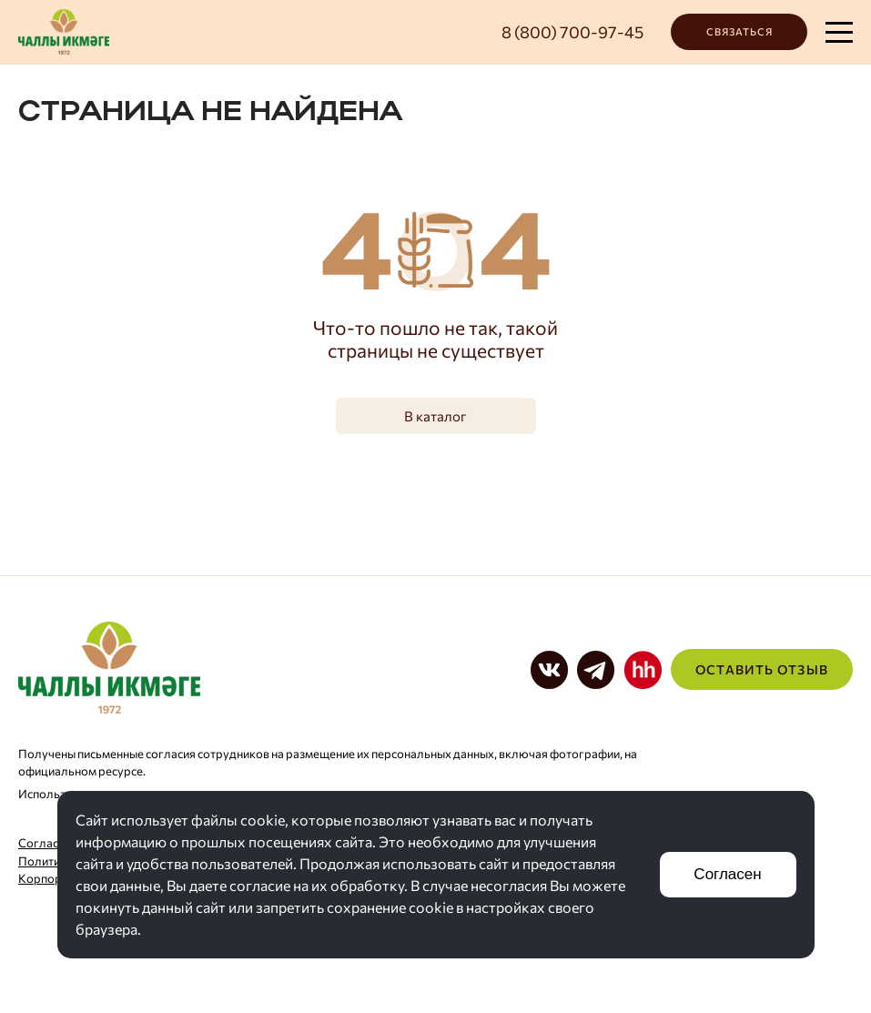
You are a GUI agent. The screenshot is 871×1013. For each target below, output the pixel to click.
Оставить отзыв (761, 669)
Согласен (727, 874)
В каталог (435, 416)
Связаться (739, 31)
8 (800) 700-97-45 (572, 32)
